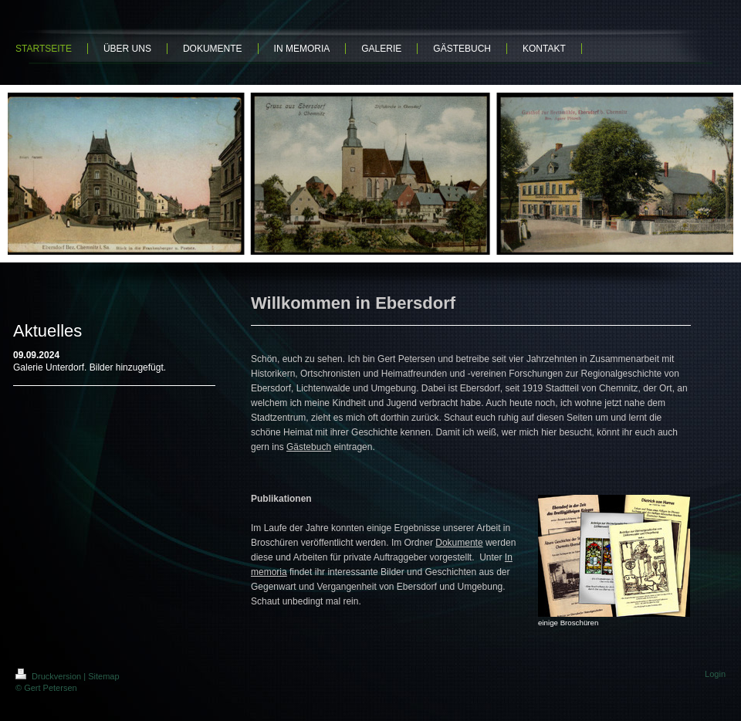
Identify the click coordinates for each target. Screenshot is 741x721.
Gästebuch (308, 447)
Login (715, 674)
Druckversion (49, 676)
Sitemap (103, 676)
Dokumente (458, 542)
